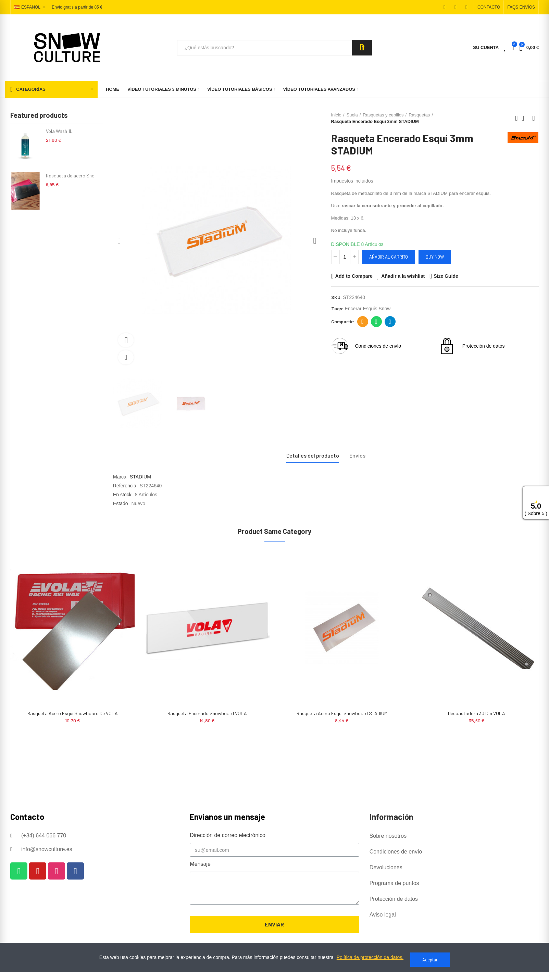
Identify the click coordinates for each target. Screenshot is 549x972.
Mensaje (200, 864)
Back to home (525, 118)
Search (362, 47)
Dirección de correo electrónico (362, 321)
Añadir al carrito (388, 257)
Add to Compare (354, 276)
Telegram (390, 321)
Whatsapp (376, 321)
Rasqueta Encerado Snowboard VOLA (207, 713)
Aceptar (430, 959)
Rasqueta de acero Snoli (71, 175)
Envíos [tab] (357, 455)
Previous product (516, 118)
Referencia (124, 485)
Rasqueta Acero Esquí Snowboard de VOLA (72, 713)
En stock (122, 494)
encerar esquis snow (368, 308)
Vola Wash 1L (59, 131)
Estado (120, 503)
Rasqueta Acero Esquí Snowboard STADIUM (342, 713)
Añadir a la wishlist (403, 276)
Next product (533, 118)
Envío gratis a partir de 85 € (77, 7)
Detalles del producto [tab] (312, 455)
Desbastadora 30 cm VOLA (476, 713)
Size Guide (446, 276)
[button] (489, 7)
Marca (119, 476)
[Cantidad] (345, 257)
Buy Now (435, 257)
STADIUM (140, 476)
